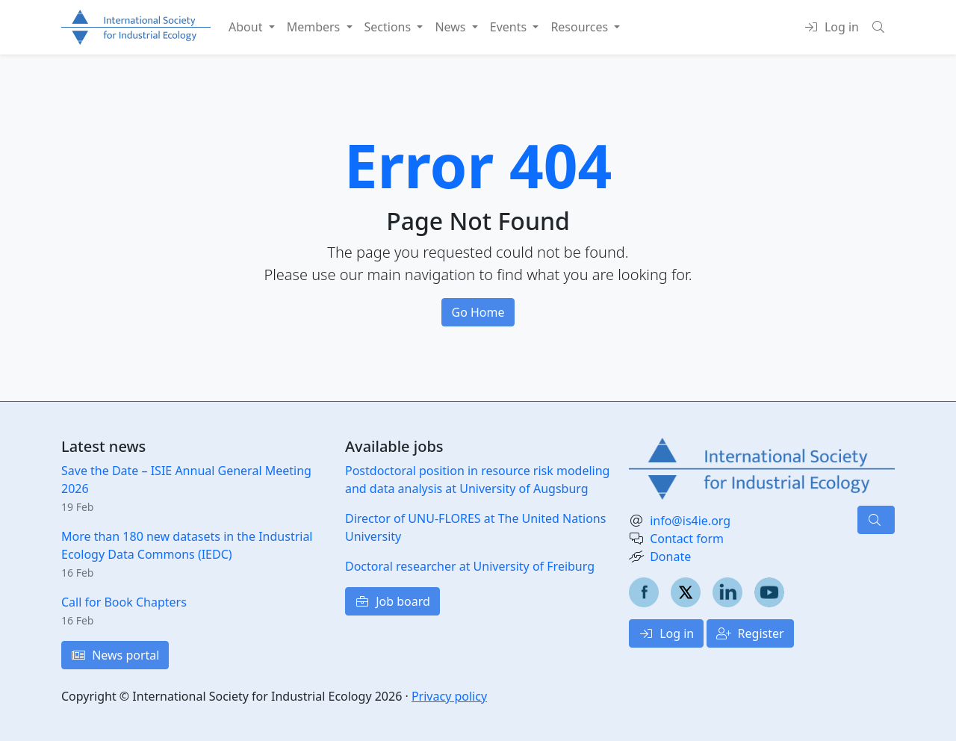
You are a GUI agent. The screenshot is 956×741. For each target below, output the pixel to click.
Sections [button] (389, 27)
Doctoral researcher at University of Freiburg (470, 566)
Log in (666, 633)
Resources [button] (580, 27)
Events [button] (510, 27)
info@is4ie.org (690, 520)
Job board (392, 601)
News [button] (451, 27)
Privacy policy (449, 696)
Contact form (687, 538)
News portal (115, 655)
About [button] (247, 27)
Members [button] (315, 27)
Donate (670, 556)
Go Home (477, 312)
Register (749, 633)
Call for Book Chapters (124, 602)
